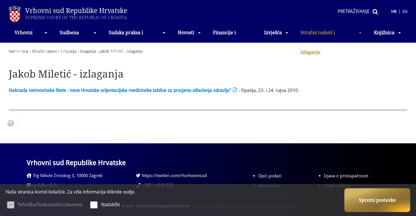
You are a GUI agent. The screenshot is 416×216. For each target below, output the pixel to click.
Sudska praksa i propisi (137, 36)
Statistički (110, 204)
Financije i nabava (224, 36)
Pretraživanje (353, 11)
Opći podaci (270, 176)
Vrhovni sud (31, 36)
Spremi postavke (377, 200)
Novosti (189, 32)
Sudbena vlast (78, 36)
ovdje (128, 192)
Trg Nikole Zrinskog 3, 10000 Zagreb (65, 175)
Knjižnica (388, 32)
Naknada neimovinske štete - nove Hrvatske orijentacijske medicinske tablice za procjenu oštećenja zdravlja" (120, 90)
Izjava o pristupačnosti (346, 176)
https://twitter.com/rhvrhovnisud (171, 175)
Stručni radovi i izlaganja (331, 36)
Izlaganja (88, 51)
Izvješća (276, 32)
